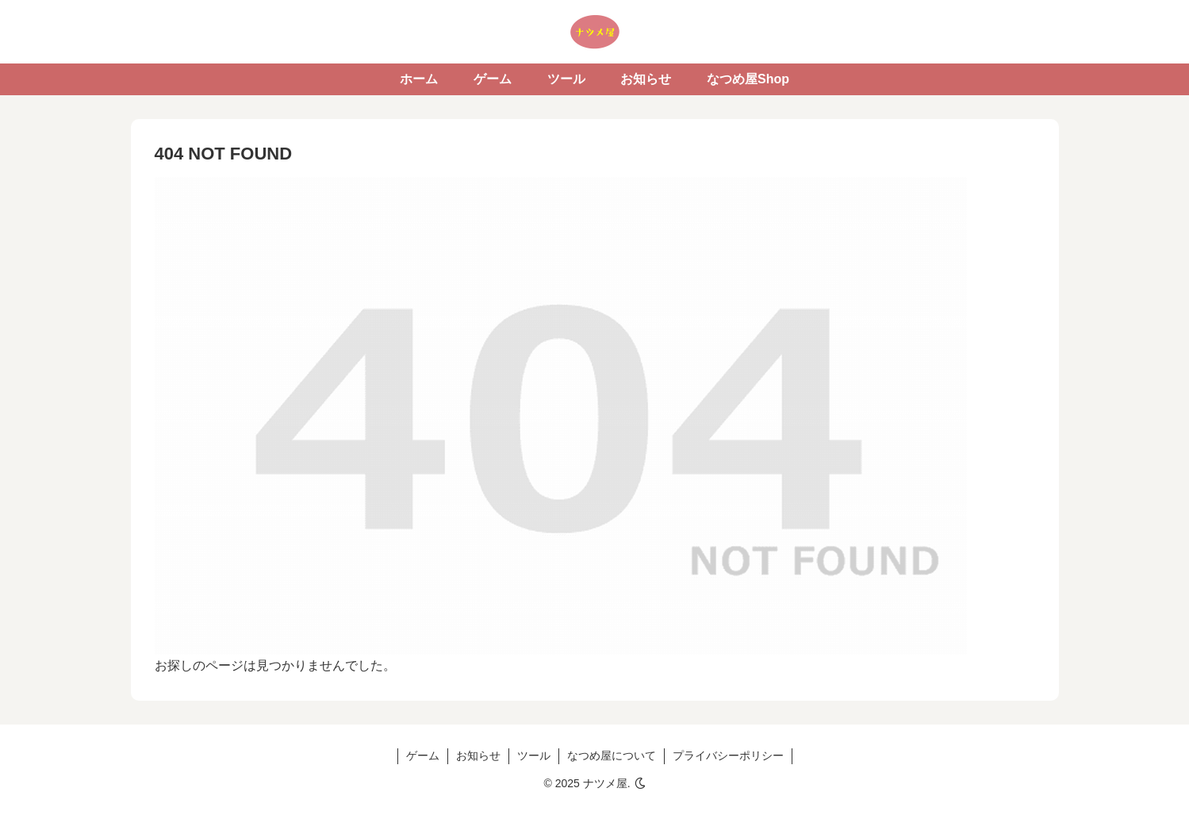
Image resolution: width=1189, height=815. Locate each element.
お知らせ (478, 755)
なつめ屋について (611, 755)
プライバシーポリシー (728, 755)
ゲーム (422, 755)
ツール (533, 755)
